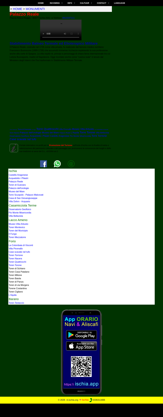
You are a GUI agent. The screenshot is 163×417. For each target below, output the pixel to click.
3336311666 (97, 400)
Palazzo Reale (64, 133)
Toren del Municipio (18, 230)
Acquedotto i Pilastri (39, 136)
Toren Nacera (15, 258)
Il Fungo (34, 129)
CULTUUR (84, 3)
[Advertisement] (81, 410)
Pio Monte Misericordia (80, 136)
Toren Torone (15, 265)
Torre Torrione (99, 135)
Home (41, 3)
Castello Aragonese (59, 136)
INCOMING (55, 3)
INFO (70, 3)
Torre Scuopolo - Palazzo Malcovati (26, 195)
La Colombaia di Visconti (101, 129)
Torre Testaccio (13, 129)
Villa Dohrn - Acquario (19, 201)
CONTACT (101, 3)
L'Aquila (75, 132)
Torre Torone (87, 132)
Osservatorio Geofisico (19, 136)
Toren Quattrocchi (17, 262)
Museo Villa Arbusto (83, 129)
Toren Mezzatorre (17, 237)
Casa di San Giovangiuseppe (23, 198)
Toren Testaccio (16, 303)
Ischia (85, 399)
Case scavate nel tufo (23, 139)
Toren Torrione (16, 255)
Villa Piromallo (65, 129)
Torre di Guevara (24, 129)
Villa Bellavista (102, 132)
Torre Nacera (14, 133)
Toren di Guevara (17, 185)
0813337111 (68, 18)
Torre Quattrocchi (47, 128)
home (17, 9)
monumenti (35, 9)
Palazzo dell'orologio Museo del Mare (39, 132)
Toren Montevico (17, 227)
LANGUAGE (119, 3)
